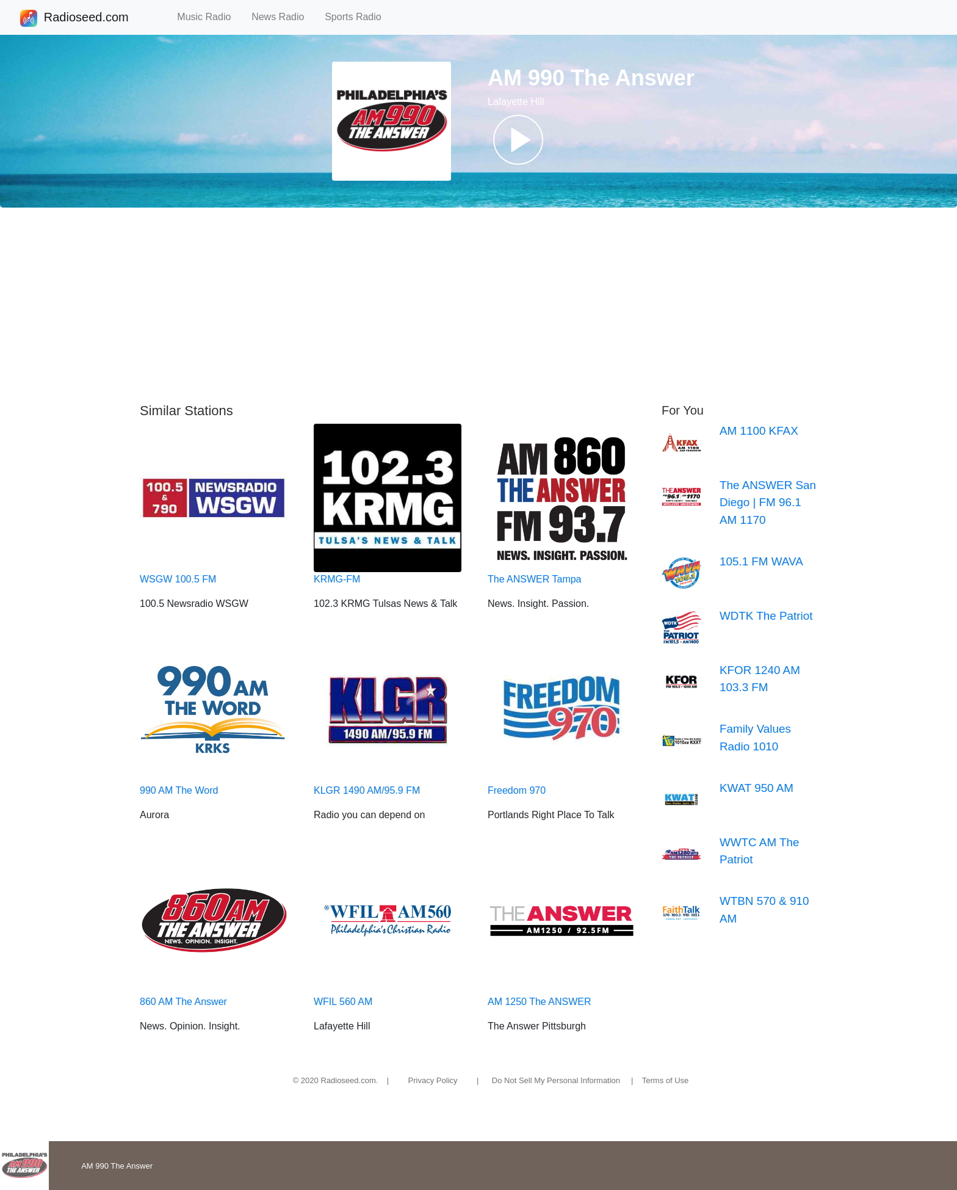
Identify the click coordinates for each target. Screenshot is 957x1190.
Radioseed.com (86, 18)
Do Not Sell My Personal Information (556, 1080)
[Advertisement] (478, 305)
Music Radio (209, 17)
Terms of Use (665, 1080)
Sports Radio (358, 17)
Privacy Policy (433, 1080)
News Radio (283, 17)
